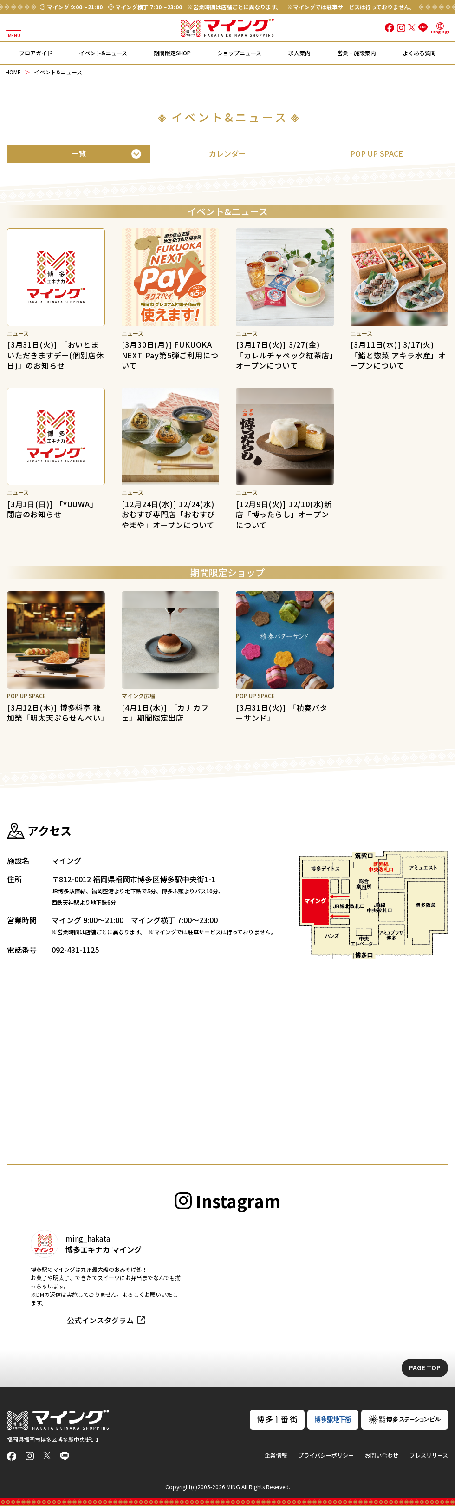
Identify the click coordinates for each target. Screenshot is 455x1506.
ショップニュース (239, 53)
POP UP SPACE (376, 153)
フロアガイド (35, 53)
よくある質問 (419, 53)
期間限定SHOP (172, 53)
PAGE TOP (425, 1367)
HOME (13, 72)
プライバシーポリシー (326, 1455)
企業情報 (276, 1455)
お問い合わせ (381, 1455)
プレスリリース (429, 1455)
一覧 (78, 153)
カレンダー (227, 153)
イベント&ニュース (103, 53)
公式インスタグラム (100, 1320)
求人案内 (299, 53)
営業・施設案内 (356, 53)
